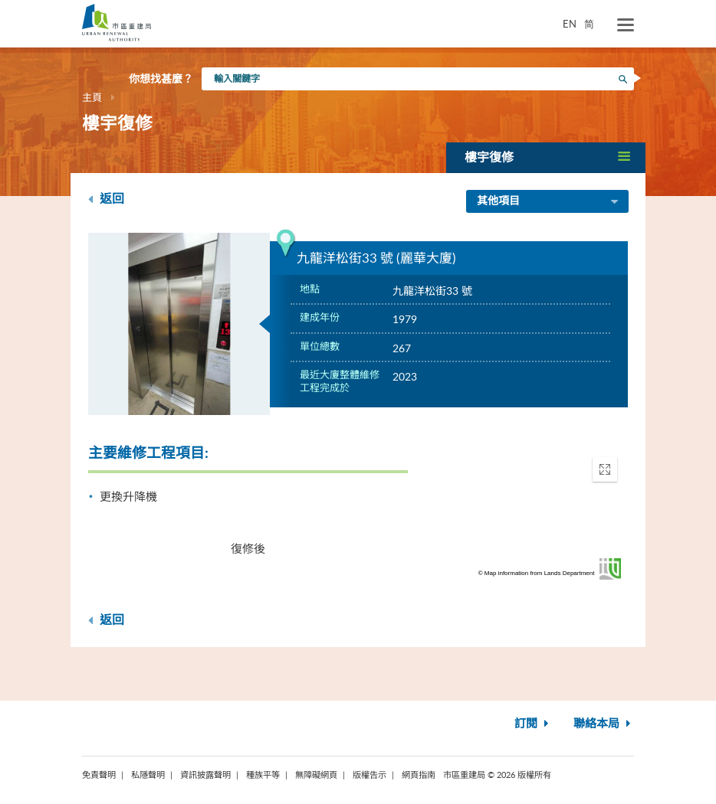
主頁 (92, 97)
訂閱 (533, 724)
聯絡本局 (603, 724)
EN (569, 24)
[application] (537, 514)
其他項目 (549, 202)
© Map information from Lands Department (536, 573)
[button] (545, 157)
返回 (106, 198)
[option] (179, 324)
